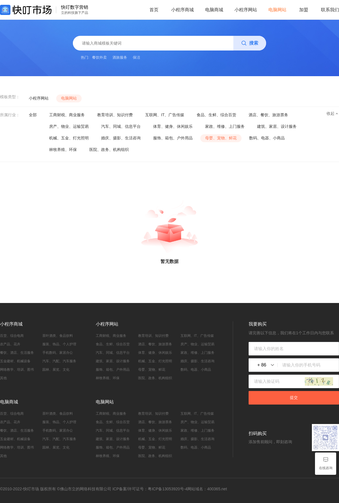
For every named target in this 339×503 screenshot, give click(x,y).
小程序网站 (245, 9)
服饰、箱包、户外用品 (173, 138)
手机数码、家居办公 (57, 353)
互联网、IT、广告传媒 (164, 115)
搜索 (249, 43)
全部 (33, 115)
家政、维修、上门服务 (225, 126)
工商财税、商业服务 (67, 115)
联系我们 (330, 9)
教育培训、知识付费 (115, 115)
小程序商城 (182, 9)
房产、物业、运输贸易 (69, 126)
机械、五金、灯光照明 (69, 138)
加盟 (303, 9)
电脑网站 (277, 9)
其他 (3, 378)
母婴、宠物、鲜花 (221, 138)
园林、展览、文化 (55, 370)
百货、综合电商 (12, 336)
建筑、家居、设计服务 (277, 126)
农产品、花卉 (10, 344)
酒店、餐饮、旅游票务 (268, 115)
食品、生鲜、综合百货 (216, 115)
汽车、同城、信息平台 (121, 126)
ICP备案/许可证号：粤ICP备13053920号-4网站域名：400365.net (169, 489)
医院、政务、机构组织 (109, 149)
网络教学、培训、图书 (17, 370)
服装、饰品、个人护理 (59, 344)
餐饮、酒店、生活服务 (17, 353)
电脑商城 (214, 9)
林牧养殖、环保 (63, 149)
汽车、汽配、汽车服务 (59, 361)
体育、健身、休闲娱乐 (173, 126)
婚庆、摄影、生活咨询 (121, 138)
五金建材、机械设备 (15, 361)
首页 (153, 9)
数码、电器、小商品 (267, 138)
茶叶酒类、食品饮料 (57, 336)
